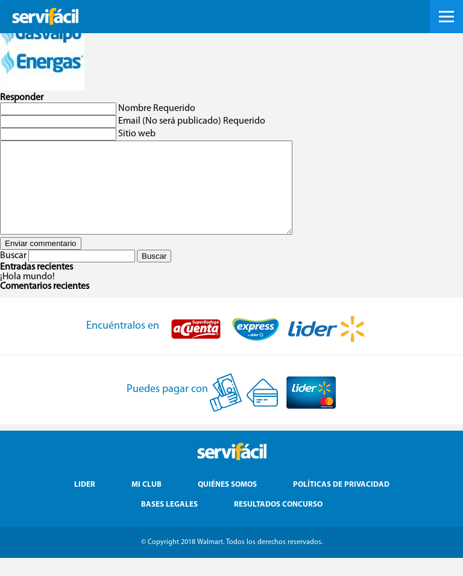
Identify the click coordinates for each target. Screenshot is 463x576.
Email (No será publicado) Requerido (191, 121)
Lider (84, 503)
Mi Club (146, 503)
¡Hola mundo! (27, 295)
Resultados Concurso (278, 523)
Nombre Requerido (156, 108)
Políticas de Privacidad (341, 503)
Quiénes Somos (227, 503)
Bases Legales (169, 523)
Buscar (13, 274)
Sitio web (137, 134)
